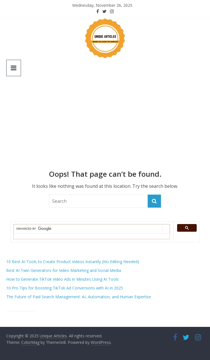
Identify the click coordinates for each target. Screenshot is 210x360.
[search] (88, 229)
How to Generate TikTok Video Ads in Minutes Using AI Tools (62, 279)
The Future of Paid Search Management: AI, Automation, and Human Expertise (78, 296)
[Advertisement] (105, 127)
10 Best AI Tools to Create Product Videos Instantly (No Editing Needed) (72, 261)
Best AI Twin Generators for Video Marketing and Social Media (63, 270)
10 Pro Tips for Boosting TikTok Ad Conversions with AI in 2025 (64, 288)
